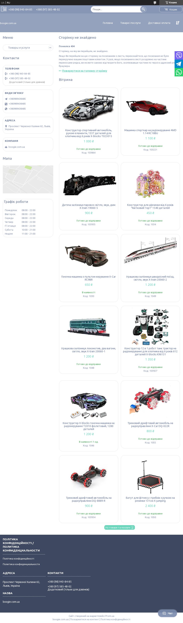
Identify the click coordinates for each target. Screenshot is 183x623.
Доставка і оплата (159, 22)
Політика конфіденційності (18, 558)
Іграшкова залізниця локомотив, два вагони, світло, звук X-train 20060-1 (88, 350)
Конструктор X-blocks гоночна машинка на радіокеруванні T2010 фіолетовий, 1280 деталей (88, 426)
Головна (108, 22)
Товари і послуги (130, 22)
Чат (167, 613)
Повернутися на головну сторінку (84, 70)
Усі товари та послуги (117, 527)
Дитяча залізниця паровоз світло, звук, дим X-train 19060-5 (88, 206)
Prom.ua (109, 616)
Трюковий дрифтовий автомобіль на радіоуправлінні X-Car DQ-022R (150, 425)
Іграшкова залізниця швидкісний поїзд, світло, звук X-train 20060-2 (150, 278)
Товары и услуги (19, 47)
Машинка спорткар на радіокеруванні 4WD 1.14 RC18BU (150, 132)
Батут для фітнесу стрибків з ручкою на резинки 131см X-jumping (150, 499)
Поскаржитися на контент (84, 619)
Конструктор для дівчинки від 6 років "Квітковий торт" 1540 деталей (150, 206)
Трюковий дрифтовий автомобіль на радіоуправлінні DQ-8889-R (88, 499)
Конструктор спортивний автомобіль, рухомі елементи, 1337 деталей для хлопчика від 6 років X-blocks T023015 (88, 133)
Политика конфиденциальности (21, 564)
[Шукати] (143, 9)
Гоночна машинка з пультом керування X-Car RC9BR (88, 278)
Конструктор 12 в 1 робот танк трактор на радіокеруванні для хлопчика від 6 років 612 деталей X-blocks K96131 (150, 351)
